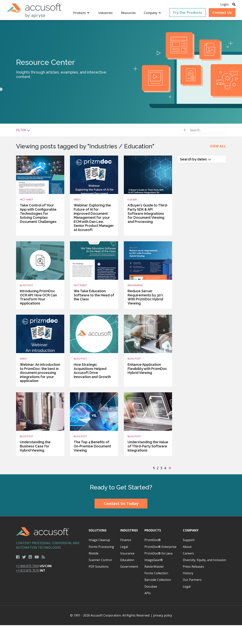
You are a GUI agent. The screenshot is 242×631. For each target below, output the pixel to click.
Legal (124, 552)
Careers (188, 559)
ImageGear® (153, 566)
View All (218, 152)
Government (129, 572)
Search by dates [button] (195, 165)
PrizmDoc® (152, 546)
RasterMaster (154, 572)
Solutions (97, 536)
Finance (125, 546)
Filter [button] (23, 136)
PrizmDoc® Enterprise (160, 552)
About (187, 552)
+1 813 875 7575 (27, 576)
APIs (147, 599)
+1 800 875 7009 (27, 572)
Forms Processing (101, 552)
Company (191, 536)
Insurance (127, 559)
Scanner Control (100, 566)
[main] (121, 253)
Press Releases (193, 572)
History (188, 579)
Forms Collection (156, 579)
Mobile (94, 559)
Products (152, 536)
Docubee (150, 592)
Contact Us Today (121, 509)
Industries (129, 536)
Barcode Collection (157, 586)
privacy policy (162, 621)
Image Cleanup (99, 546)
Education (127, 566)
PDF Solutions (99, 572)
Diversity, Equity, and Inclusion (204, 566)
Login (220, 5)
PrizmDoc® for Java (158, 559)
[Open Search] (229, 4)
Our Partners (192, 586)
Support (189, 546)
